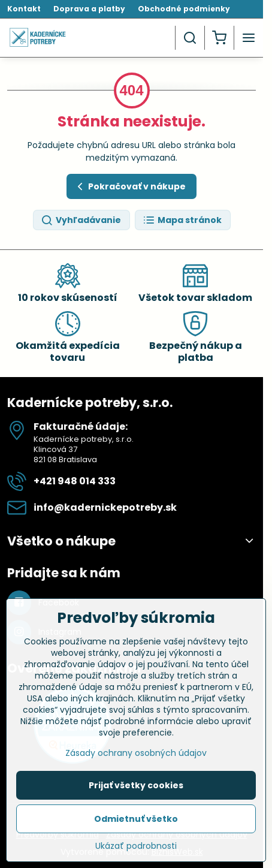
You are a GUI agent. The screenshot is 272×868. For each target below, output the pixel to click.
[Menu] (248, 38)
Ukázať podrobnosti (136, 852)
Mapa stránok (182, 220)
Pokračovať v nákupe (130, 186)
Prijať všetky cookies (136, 792)
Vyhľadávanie (81, 220)
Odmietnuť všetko (136, 825)
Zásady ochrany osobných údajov (136, 759)
